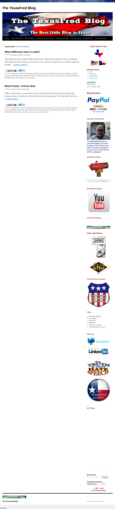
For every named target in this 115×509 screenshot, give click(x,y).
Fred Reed (20, 110)
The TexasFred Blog (19, 8)
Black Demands (42, 108)
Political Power (66, 110)
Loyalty (13, 75)
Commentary (60, 73)
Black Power (51, 108)
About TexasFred (17, 38)
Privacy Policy (88, 38)
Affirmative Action (30, 108)
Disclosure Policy (62, 38)
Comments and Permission (45, 38)
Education (68, 73)
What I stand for (20, 77)
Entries (92, 74)
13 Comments (30, 77)
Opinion (33, 75)
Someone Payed (100, 38)
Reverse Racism (23, 112)
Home (7, 38)
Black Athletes (28, 73)
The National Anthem (72, 75)
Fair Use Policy (76, 38)
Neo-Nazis (27, 75)
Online (91, 84)
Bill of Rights (29, 38)
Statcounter (3, 508)
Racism (51, 75)
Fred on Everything (11, 110)
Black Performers (49, 73)
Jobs (26, 110)
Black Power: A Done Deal (20, 86)
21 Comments (44, 112)
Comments (93, 76)
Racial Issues (15, 108)
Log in (90, 72)
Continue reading (21, 65)
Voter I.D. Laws (34, 112)
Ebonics (67, 108)
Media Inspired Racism (36, 110)
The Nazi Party (9, 77)
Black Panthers (39, 73)
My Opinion (19, 75)
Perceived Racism (42, 75)
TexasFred (27, 55)
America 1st (14, 73)
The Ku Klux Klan (59, 75)
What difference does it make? (22, 51)
